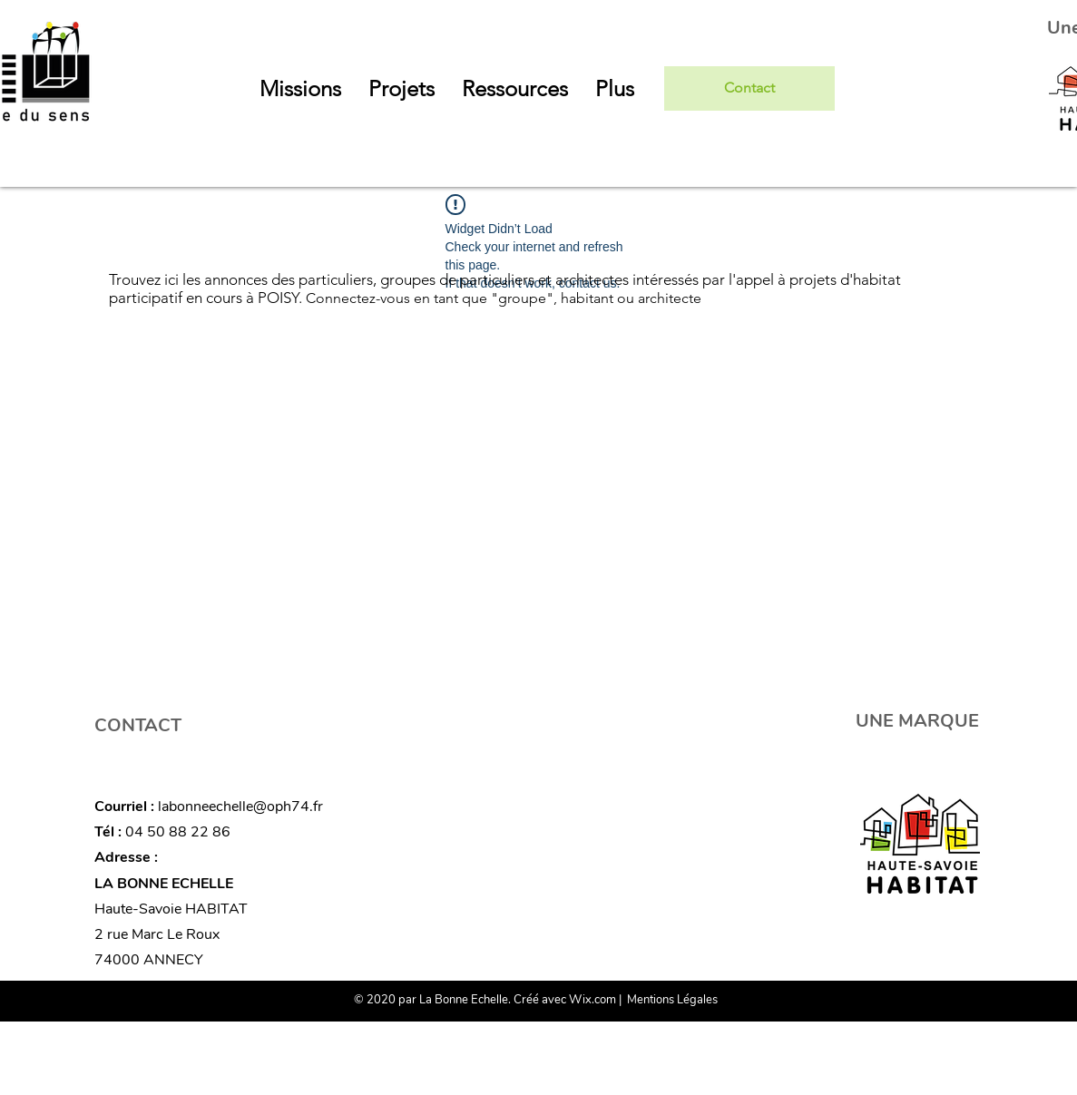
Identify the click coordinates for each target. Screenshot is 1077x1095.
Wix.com (592, 1000)
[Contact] (749, 88)
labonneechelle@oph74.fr (240, 806)
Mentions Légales (672, 1000)
